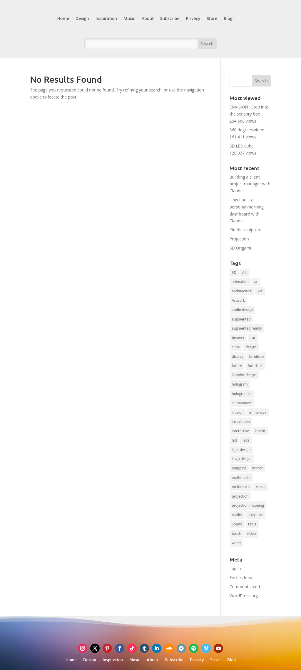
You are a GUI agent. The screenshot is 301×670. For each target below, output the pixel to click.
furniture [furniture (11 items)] (256, 356)
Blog (228, 18)
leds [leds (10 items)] (246, 440)
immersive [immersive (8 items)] (257, 412)
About (148, 18)
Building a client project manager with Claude (250, 184)
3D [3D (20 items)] (234, 272)
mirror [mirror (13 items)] (257, 468)
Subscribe (170, 18)
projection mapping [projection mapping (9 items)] (248, 505)
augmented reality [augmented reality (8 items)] (247, 328)
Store (212, 18)
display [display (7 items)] (237, 356)
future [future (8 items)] (237, 365)
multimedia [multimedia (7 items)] (241, 477)
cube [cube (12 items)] (236, 347)
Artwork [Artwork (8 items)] (238, 300)
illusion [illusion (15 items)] (238, 412)
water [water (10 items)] (236, 542)
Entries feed (241, 577)
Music (129, 18)
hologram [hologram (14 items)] (240, 384)
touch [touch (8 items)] (236, 533)
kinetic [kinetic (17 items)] (260, 430)
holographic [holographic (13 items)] (241, 393)
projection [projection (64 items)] (240, 496)
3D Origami (240, 248)
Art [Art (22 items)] (259, 291)
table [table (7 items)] (252, 524)
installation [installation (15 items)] (241, 421)
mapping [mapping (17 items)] (239, 468)
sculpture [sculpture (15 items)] (255, 514)
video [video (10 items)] (251, 533)
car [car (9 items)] (252, 337)
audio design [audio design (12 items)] (242, 309)
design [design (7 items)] (250, 347)
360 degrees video (247, 130)
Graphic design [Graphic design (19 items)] (244, 374)
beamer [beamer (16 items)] (238, 337)
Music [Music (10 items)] (260, 486)
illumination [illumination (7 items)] (242, 403)
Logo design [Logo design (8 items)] (242, 458)
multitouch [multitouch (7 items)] (241, 486)
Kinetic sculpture (246, 230)
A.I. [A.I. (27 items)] (244, 272)
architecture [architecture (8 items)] (242, 291)
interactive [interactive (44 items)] (240, 430)
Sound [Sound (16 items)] (237, 524)
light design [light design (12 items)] (241, 449)
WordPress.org (244, 595)
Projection (239, 239)
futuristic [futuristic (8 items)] (255, 365)
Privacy (193, 18)
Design (82, 18)
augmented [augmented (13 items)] (241, 319)
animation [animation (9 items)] (240, 281)
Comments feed (245, 586)
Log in (235, 568)
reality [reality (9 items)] (237, 514)
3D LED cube (242, 146)
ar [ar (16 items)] (256, 281)
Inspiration (106, 18)
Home (63, 18)
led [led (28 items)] (234, 440)
